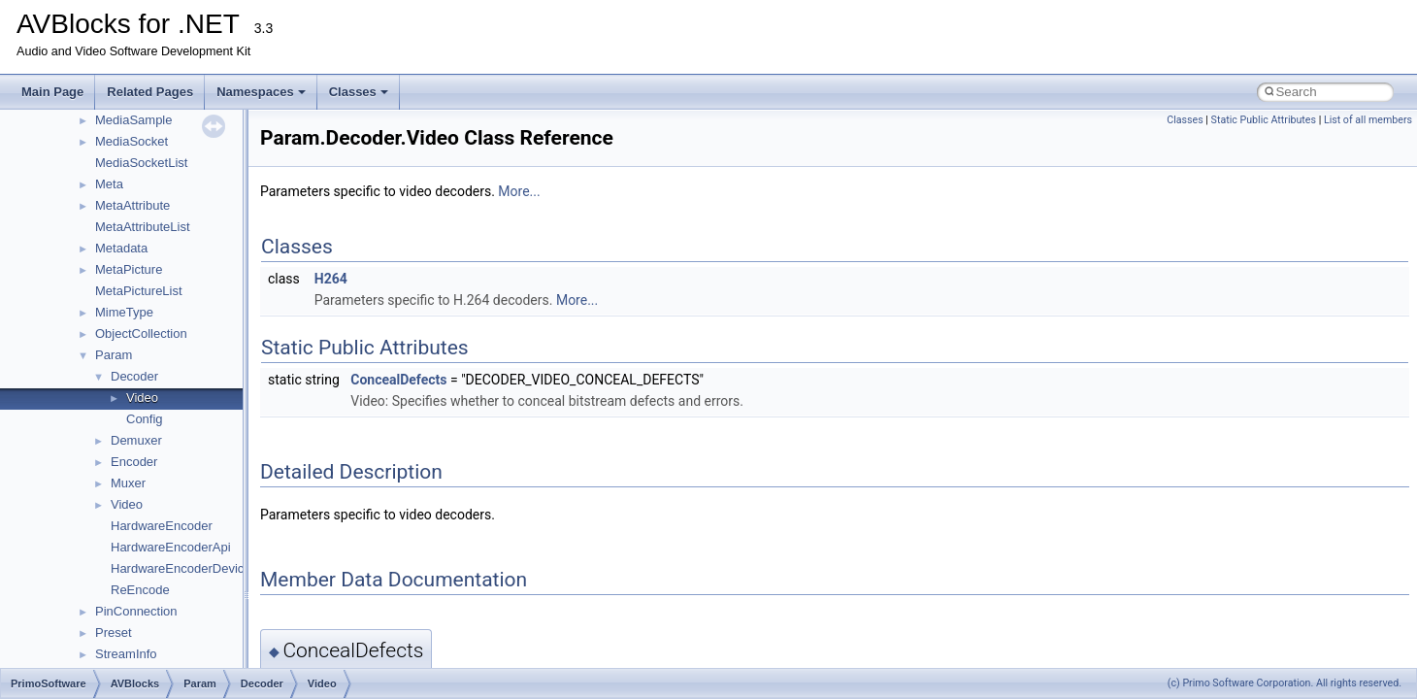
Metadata (121, 248)
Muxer (128, 483)
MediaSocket (131, 141)
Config (144, 419)
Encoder (134, 461)
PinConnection (136, 611)
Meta (109, 184)
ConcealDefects (398, 379)
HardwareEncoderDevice (181, 568)
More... (519, 191)
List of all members (1368, 120)
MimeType (124, 312)
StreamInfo (126, 654)
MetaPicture (128, 269)
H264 (330, 278)
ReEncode (140, 589)
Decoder (134, 376)
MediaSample (134, 120)
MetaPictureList (138, 290)
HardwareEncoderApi (171, 547)
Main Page (52, 91)
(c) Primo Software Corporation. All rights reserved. (1284, 683)
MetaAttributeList (142, 226)
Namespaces (261, 91)
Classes (358, 91)
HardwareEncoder (162, 525)
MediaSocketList (141, 162)
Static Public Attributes (1263, 120)
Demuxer (136, 440)
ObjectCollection (141, 333)
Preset (113, 632)
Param (113, 355)
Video (142, 397)
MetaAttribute (132, 205)
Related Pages (150, 91)
